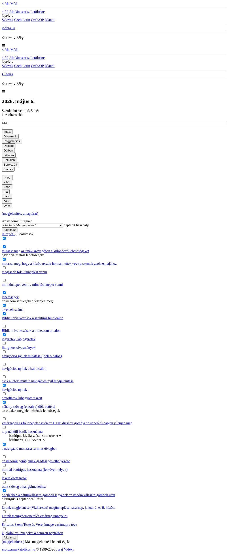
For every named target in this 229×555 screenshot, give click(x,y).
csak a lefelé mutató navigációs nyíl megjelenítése (38, 381)
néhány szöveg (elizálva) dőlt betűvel (28, 406)
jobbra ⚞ (8, 28)
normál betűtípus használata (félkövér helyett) (35, 469)
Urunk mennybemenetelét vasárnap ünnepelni (35, 516)
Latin (26, 20)
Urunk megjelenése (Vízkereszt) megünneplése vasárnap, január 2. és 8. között (58, 507)
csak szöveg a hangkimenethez (24, 486)
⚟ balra (7, 74)
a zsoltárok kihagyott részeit (22, 398)
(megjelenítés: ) (13, 542)
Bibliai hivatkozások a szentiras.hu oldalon (32, 318)
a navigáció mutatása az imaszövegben (29, 448)
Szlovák (7, 20)
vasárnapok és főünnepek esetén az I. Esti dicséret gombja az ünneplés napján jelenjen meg (67, 423)
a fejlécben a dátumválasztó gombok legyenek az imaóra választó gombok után (58, 495)
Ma (7, 4)
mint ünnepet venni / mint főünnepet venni (32, 284)
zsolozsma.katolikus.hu (18, 549)
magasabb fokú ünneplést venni (24, 272)
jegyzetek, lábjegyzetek (18, 339)
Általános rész (19, 12)
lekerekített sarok (14, 478)
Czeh (18, 20)
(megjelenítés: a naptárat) (20, 213)
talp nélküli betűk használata (22, 431)
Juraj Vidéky (65, 549)
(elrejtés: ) (9, 234)
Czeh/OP (37, 20)
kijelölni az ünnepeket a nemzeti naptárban (32, 533)
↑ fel (5, 12)
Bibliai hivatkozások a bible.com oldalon (31, 330)
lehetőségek (10, 297)
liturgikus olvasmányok (18, 347)
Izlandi (49, 20)
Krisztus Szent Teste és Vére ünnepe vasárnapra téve (39, 524)
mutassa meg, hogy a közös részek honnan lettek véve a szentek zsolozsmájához (59, 263)
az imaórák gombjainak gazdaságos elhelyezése (36, 461)
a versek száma (12, 309)
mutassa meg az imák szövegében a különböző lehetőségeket (45, 251)
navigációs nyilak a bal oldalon (24, 368)
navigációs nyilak (14, 389)
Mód (14, 4)
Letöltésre (37, 12)
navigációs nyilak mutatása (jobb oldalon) (32, 356)
